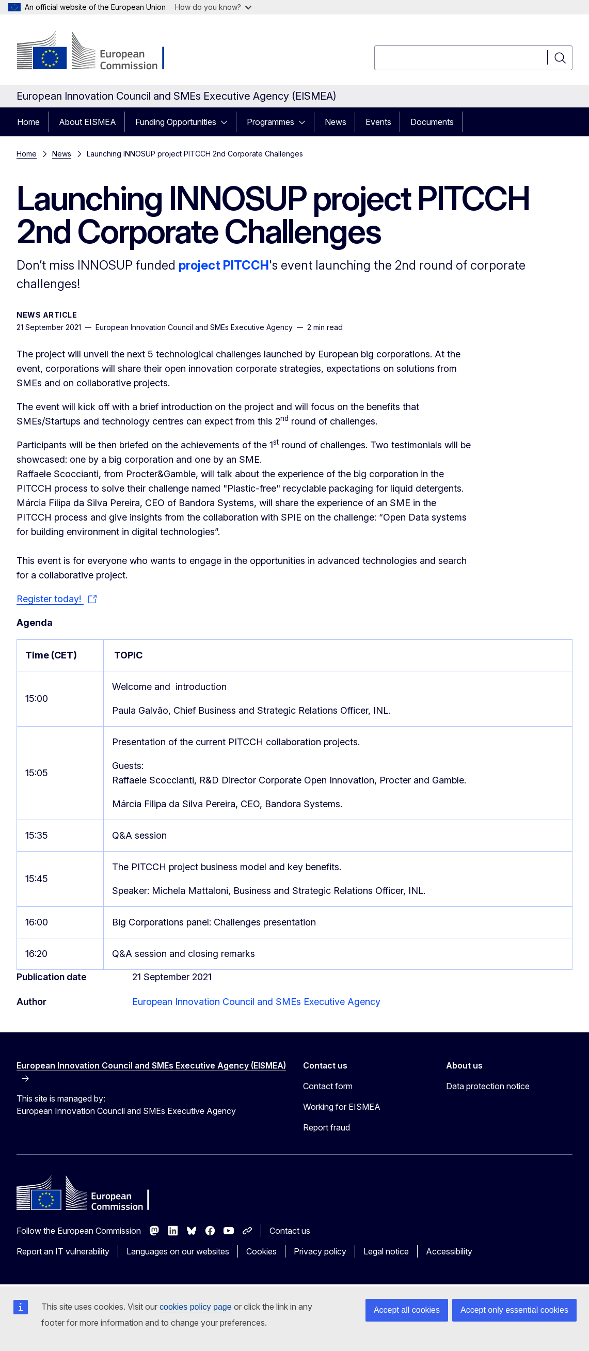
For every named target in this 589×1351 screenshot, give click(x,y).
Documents (432, 122)
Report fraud (326, 1127)
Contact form (328, 1086)
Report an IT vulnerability (63, 1251)
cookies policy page (196, 1306)
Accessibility (449, 1251)
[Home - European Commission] (100, 51)
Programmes (270, 122)
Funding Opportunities (175, 122)
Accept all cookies (407, 1310)
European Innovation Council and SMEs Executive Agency (256, 1001)
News (335, 122)
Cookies (261, 1251)
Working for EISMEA (341, 1107)
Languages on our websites (177, 1251)
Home (28, 122)
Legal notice (386, 1251)
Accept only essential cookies (514, 1310)
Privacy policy (320, 1251)
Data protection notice (488, 1086)
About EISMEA (87, 122)
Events (378, 122)
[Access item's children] (227, 121)
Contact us (289, 1231)
